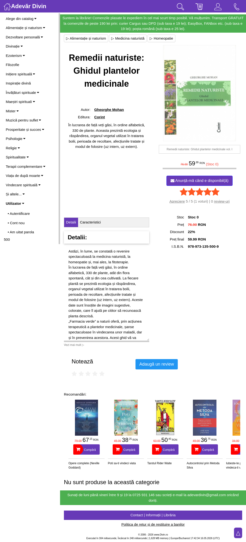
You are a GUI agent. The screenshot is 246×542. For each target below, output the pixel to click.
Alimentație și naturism (25, 28)
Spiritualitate (17, 157)
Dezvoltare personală (24, 37)
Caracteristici (90, 222)
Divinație (14, 46)
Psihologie (15, 139)
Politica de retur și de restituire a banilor (152, 524)
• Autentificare (19, 213)
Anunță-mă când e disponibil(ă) (199, 181)
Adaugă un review (156, 364)
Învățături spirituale (22, 92)
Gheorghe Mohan (109, 110)
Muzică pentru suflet (23, 120)
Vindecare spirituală (23, 185)
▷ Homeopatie (161, 38)
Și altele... (15, 194)
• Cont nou (16, 223)
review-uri (222, 201)
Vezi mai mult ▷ (74, 345)
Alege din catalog (21, 19)
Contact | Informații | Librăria (153, 515)
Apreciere (177, 201)
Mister (12, 111)
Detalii (71, 222)
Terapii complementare (25, 166)
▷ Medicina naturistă (127, 38)
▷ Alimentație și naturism (86, 38)
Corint (99, 117)
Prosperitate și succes (25, 129)
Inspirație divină (18, 83)
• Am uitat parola (21, 232)
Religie (13, 148)
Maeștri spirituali (20, 102)
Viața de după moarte (24, 176)
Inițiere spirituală (20, 74)
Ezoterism (15, 56)
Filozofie (12, 65)
